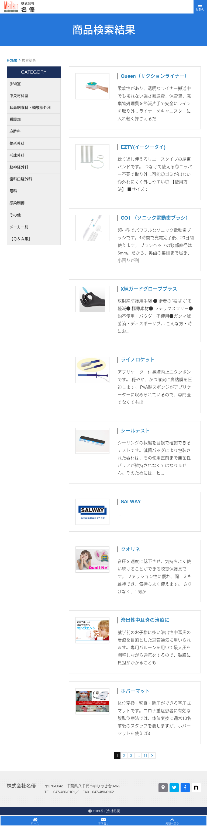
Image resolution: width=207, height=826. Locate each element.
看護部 (15, 119)
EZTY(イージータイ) (143, 147)
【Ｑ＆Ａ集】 (20, 239)
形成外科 (17, 155)
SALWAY (131, 501)
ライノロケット (138, 359)
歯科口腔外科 (20, 179)
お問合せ (103, 823)
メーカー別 (18, 227)
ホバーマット (135, 691)
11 (145, 755)
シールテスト (135, 431)
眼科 (13, 191)
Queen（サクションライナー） (155, 76)
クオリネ (130, 549)
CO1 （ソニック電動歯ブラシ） (155, 218)
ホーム (35, 823)
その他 (15, 215)
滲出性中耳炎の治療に (145, 620)
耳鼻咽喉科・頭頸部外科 (30, 107)
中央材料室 (18, 95)
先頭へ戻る (172, 823)
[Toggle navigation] (200, 7)
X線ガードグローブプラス (149, 289)
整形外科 (17, 143)
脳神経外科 (18, 167)
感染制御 (17, 203)
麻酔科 (15, 131)
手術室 (15, 84)
